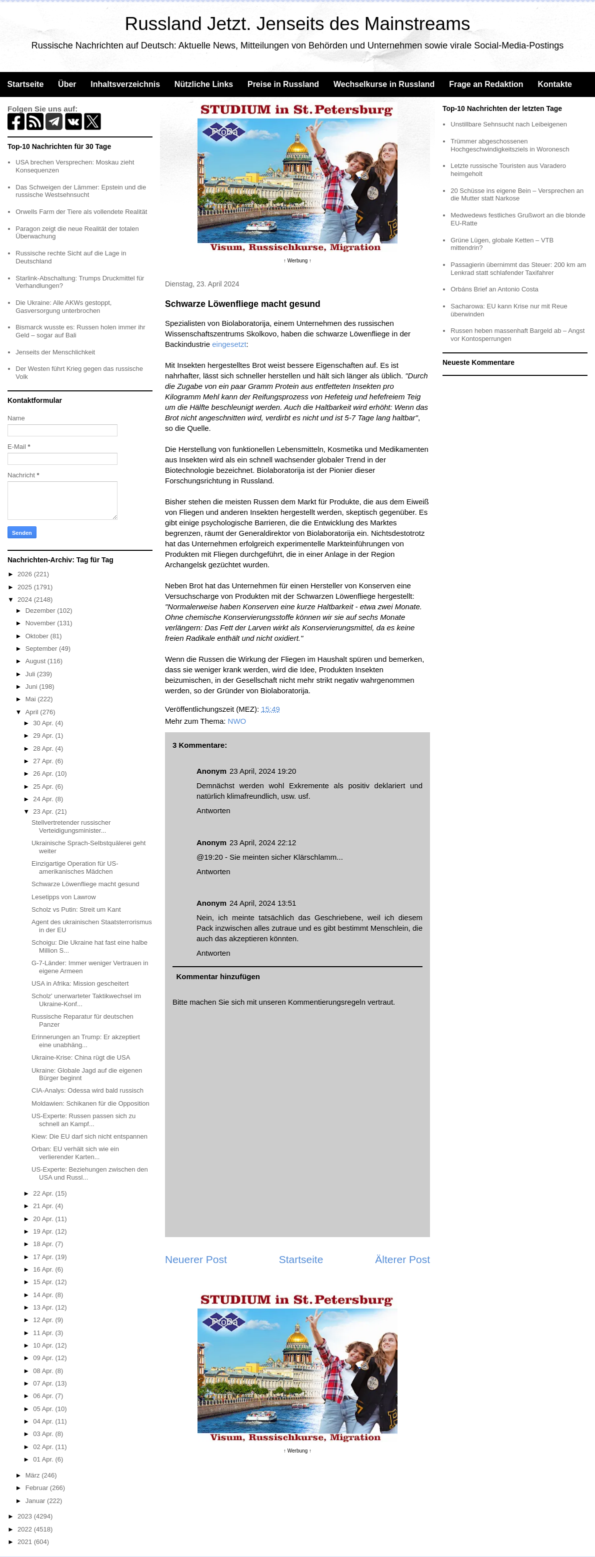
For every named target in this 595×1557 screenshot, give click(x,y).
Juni (32, 686)
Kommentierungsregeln (327, 1002)
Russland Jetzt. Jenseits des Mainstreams (297, 23)
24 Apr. (44, 799)
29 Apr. (44, 735)
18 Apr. (44, 1244)
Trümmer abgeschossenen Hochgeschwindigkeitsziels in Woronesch (510, 145)
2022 (26, 1529)
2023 (26, 1516)
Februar (38, 1488)
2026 (26, 574)
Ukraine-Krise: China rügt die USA (81, 1057)
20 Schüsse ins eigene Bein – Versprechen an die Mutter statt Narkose (517, 194)
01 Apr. (44, 1459)
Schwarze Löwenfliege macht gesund (85, 884)
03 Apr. (44, 1434)
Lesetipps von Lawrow (64, 897)
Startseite (25, 84)
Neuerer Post (196, 1259)
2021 (26, 1542)
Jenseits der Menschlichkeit (55, 352)
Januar (36, 1501)
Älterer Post (402, 1259)
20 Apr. (44, 1219)
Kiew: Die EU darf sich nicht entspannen (90, 1136)
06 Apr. (44, 1396)
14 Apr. (44, 1295)
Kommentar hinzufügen (218, 976)
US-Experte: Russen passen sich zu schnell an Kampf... (84, 1120)
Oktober (38, 636)
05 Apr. (44, 1409)
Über (67, 84)
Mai (32, 699)
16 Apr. (44, 1269)
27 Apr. (44, 761)
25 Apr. (44, 786)
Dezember (42, 610)
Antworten (213, 810)
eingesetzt (229, 344)
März (34, 1475)
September (42, 648)
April (33, 712)
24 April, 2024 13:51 (263, 903)
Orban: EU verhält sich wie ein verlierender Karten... (75, 1153)
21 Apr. (44, 1206)
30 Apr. (44, 723)
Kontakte (555, 84)
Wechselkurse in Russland (384, 84)
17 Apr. (44, 1257)
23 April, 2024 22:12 (263, 842)
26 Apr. (44, 773)
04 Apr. (44, 1421)
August (37, 661)
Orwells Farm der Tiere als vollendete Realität (81, 211)
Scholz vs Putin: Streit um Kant (76, 909)
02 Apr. (44, 1447)
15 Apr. (44, 1282)
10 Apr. (44, 1345)
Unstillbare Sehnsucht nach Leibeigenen (508, 124)
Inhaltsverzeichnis (125, 84)
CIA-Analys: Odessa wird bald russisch (88, 1090)
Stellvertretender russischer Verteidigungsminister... (71, 826)
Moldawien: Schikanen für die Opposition (91, 1103)
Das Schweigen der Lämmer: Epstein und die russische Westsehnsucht (81, 191)
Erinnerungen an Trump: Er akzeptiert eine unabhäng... (86, 1041)
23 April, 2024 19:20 (263, 771)
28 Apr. (44, 748)
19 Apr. (44, 1231)
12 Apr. (44, 1320)
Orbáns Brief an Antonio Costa (494, 289)
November (42, 623)
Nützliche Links (203, 84)
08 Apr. (44, 1371)
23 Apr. (44, 811)
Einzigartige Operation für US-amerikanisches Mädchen (75, 867)
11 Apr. (44, 1333)
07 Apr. (44, 1383)
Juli (31, 674)
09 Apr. (44, 1358)
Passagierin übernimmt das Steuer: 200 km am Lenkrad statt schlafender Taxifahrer (518, 268)
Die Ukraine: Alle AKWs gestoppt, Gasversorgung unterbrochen (64, 306)
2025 (26, 587)
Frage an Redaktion (486, 84)
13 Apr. (44, 1307)
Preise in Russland (283, 84)
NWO (237, 721)
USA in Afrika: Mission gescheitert (80, 983)
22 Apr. (44, 1193)
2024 (26, 599)
